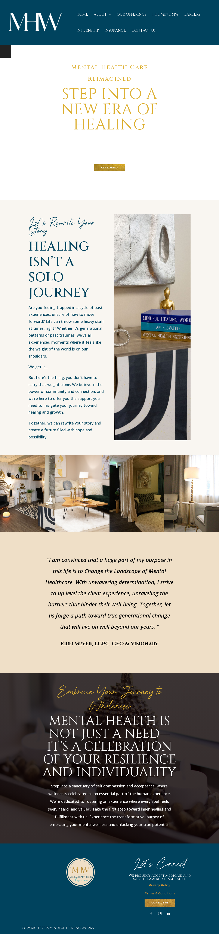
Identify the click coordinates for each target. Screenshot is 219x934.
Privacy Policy (160, 885)
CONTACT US (143, 31)
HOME (82, 15)
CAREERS (192, 15)
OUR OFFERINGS (131, 15)
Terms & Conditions (160, 893)
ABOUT (100, 15)
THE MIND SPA (165, 15)
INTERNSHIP (87, 31)
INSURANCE (115, 31)
